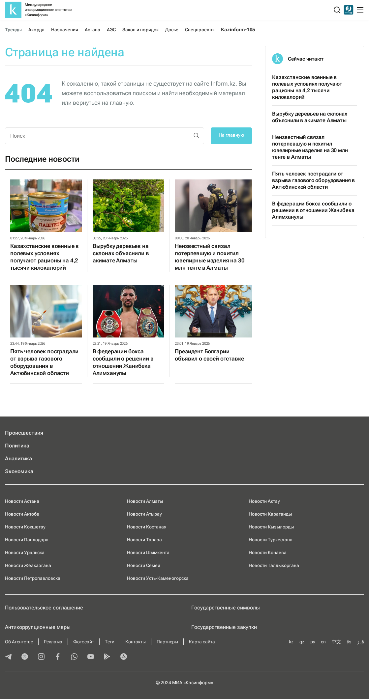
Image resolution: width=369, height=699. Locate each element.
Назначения (64, 29)
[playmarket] (107, 657)
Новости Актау (264, 501)
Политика (17, 446)
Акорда (36, 29)
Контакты (135, 641)
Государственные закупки (224, 627)
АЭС (111, 29)
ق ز (360, 641)
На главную (231, 135)
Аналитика (18, 458)
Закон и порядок (140, 29)
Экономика (19, 471)
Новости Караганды (270, 514)
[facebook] (57, 657)
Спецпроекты (199, 29)
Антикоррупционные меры (38, 627)
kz (291, 641)
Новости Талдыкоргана (274, 565)
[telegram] (8, 657)
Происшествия (24, 433)
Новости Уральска (25, 552)
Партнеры (167, 641)
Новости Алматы (145, 501)
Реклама (53, 641)
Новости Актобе (22, 514)
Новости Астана (22, 501)
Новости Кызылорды (271, 526)
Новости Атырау (144, 514)
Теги (109, 641)
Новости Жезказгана (28, 565)
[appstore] (123, 657)
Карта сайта (202, 641)
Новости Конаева (268, 552)
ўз (349, 641)
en (323, 641)
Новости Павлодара (26, 539)
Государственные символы (225, 608)
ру (312, 641)
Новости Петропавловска (32, 578)
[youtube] (90, 657)
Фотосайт (83, 641)
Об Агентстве (19, 641)
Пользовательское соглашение (44, 608)
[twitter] (24, 657)
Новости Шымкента (148, 552)
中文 (336, 641)
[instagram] (41, 657)
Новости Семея (143, 565)
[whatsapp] (74, 657)
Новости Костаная (147, 526)
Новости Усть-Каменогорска (158, 578)
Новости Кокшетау (25, 526)
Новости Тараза (144, 539)
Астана (92, 29)
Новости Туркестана (270, 539)
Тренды (13, 29)
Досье (171, 29)
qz (301, 641)
